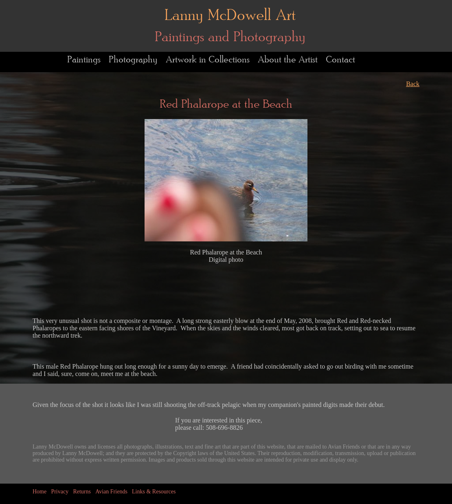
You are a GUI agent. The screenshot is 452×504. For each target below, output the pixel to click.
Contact (340, 60)
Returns (82, 492)
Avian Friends (111, 492)
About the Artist (288, 60)
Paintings (84, 60)
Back (412, 83)
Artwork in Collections (208, 60)
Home (39, 492)
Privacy (59, 492)
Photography (133, 60)
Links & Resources (154, 492)
